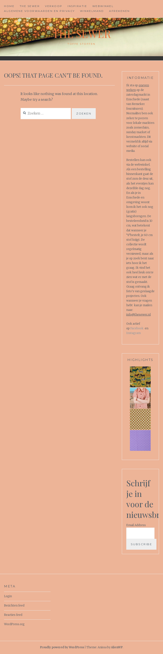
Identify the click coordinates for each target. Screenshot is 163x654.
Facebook (136, 328)
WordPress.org (14, 624)
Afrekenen (119, 11)
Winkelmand (92, 11)
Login (8, 596)
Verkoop (53, 6)
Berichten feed (14, 605)
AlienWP (117, 647)
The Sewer (30, 6)
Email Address (136, 525)
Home (9, 6)
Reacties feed (13, 615)
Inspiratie (77, 6)
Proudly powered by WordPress (62, 647)
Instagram (133, 333)
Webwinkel (103, 6)
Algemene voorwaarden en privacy (39, 11)
